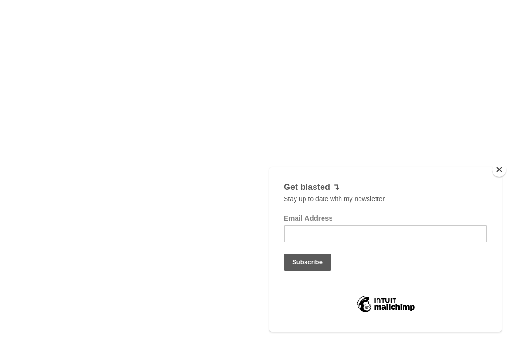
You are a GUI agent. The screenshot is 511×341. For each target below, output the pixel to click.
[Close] (499, 181)
